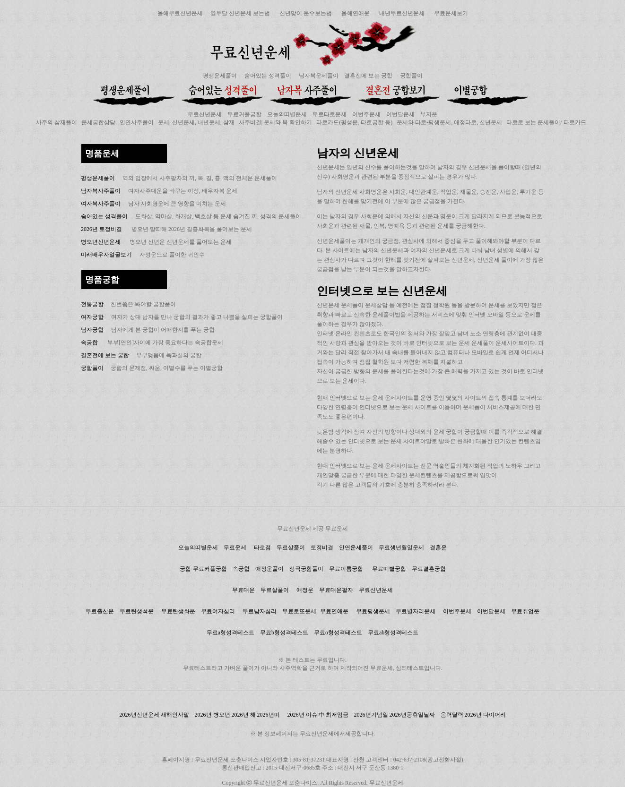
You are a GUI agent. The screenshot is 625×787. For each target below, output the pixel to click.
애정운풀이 (269, 568)
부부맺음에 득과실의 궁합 (168, 355)
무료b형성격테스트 (284, 632)
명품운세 (102, 153)
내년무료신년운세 (402, 13)
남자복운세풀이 (319, 75)
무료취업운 (525, 611)
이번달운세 (400, 114)
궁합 (185, 568)
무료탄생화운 (178, 611)
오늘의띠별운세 (287, 114)
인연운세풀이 (356, 547)
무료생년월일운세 (401, 547)
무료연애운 (334, 611)
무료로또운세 (299, 611)
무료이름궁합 (347, 568)
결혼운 (438, 547)
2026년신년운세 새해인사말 (154, 714)
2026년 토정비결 (101, 229)
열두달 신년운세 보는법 (240, 13)
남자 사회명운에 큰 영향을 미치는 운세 (177, 203)
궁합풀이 (411, 75)
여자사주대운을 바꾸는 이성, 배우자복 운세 (182, 191)
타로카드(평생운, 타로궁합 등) (354, 122)
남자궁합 (92, 329)
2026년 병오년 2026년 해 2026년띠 (237, 714)
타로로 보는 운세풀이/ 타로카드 (546, 122)
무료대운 (243, 590)
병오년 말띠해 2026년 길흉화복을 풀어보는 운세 (191, 229)
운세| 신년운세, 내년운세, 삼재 (196, 122)
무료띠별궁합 (389, 568)
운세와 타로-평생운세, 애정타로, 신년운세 (449, 122)
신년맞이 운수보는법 (305, 13)
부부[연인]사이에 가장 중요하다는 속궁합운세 (165, 342)
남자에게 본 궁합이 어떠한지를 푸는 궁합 (163, 329)
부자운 (428, 114)
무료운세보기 (451, 13)
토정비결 (322, 547)
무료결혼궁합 (429, 568)
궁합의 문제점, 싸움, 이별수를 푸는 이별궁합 (167, 368)
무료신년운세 (205, 114)
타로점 (262, 547)
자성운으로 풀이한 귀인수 (172, 254)
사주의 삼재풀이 (56, 122)
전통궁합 (93, 304)
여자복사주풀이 (101, 203)
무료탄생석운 (137, 611)
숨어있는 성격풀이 (267, 75)
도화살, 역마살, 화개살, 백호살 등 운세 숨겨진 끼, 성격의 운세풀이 (218, 216)
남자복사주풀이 (101, 191)
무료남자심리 (260, 611)
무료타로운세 (329, 114)
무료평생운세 (373, 611)
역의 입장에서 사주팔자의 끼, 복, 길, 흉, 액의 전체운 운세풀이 (199, 178)
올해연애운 (355, 13)
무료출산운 (100, 611)
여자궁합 (92, 317)
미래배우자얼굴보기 (106, 254)
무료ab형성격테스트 (393, 632)
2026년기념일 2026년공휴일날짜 (394, 714)
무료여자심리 (218, 611)
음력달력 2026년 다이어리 (473, 714)
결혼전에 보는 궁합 (368, 75)
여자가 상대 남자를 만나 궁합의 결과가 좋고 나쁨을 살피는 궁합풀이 (197, 317)
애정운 (304, 590)
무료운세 (235, 547)
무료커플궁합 (244, 114)
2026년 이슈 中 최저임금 (317, 714)
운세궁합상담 (98, 122)
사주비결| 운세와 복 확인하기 (275, 122)
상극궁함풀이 (306, 568)
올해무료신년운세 (180, 13)
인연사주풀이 (137, 122)
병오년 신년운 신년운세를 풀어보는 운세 (180, 242)
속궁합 (89, 342)
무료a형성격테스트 (230, 632)
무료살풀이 (291, 547)
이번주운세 (366, 114)
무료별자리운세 (415, 611)
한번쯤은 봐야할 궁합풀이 (143, 304)
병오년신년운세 (101, 242)
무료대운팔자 (336, 590)
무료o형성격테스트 (338, 632)
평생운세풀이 (220, 75)
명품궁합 (102, 279)
